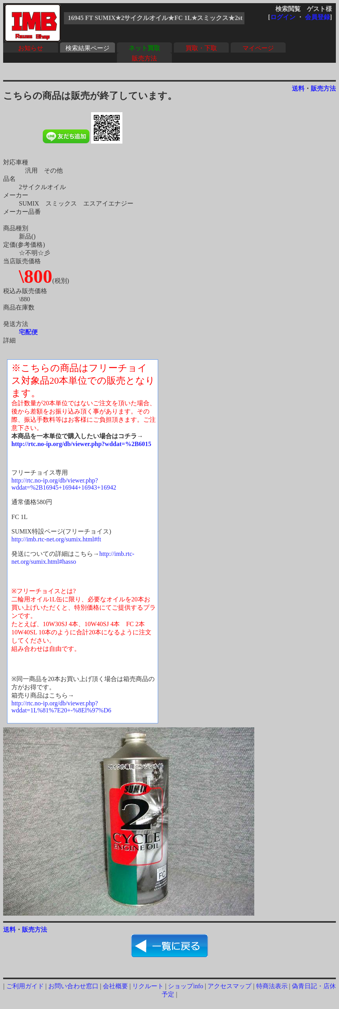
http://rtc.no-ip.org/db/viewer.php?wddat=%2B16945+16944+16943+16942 (63, 484)
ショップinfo (185, 986)
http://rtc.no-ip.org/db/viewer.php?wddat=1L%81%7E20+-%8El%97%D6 (61, 707)
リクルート (148, 986)
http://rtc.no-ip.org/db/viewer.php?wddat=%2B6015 (81, 444)
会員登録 (317, 17)
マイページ (258, 48)
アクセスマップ (230, 986)
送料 (298, 88)
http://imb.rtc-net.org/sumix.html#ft (56, 539)
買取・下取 (201, 48)
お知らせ (30, 48)
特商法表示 (272, 986)
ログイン (282, 17)
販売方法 (144, 58)
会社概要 (115, 986)
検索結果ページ (87, 48)
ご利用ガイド (25, 986)
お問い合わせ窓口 (73, 986)
